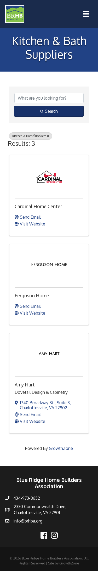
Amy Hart (25, 384)
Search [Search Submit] (49, 111)
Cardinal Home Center (38, 206)
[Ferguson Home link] (49, 264)
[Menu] (86, 13)
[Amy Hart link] (49, 354)
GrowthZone (61, 448)
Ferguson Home (32, 295)
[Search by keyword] (49, 98)
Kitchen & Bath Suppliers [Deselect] (30, 136)
